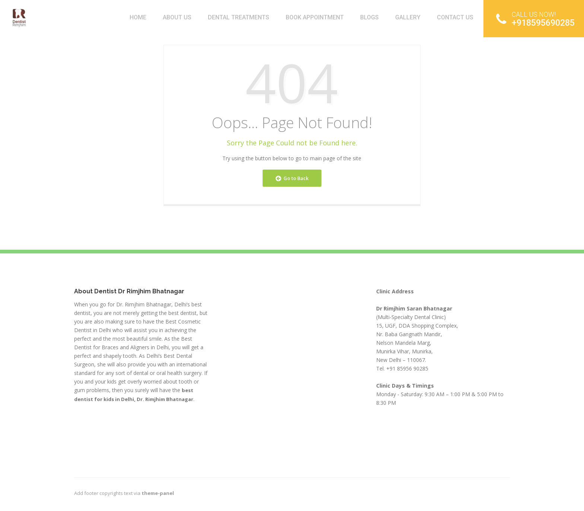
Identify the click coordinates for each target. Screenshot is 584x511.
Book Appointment (315, 17)
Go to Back (292, 178)
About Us (177, 17)
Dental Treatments (238, 17)
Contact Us (455, 17)
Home (138, 17)
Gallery (407, 17)
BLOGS (369, 17)
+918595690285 (535, 19)
